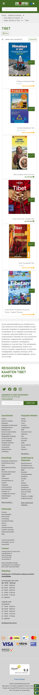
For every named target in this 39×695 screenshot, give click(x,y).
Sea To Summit (26, 445)
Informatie (6, 509)
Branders (24, 472)
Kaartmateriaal (6, 489)
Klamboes (5, 498)
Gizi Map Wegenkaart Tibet (25, 129)
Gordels (23, 479)
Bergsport (5, 423)
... (23, 15)
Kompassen (25, 487)
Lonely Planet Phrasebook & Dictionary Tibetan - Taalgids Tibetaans (17, 311)
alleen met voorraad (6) (13, 39)
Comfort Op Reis (7, 438)
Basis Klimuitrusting (8, 463)
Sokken (4, 419)
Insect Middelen (7, 440)
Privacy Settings (19, 679)
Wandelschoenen (7, 427)
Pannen (23, 494)
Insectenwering (6, 487)
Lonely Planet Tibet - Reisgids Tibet (23, 219)
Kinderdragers (6, 496)
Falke (23, 443)
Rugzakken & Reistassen (9, 425)
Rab (22, 436)
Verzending (5, 519)
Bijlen (3, 469)
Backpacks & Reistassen (9, 461)
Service (4, 523)
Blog (3, 534)
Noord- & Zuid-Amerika (9, 432)
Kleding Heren (6, 430)
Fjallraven (24, 434)
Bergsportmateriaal (27, 468)
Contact (4, 512)
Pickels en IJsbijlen (27, 496)
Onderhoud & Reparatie (27, 459)
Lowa (23, 423)
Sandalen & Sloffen (8, 443)
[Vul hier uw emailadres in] (13, 403)
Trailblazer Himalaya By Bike (25, 83)
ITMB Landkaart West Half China (23, 175)
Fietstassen (5, 478)
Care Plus (24, 438)
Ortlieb (23, 447)
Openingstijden (6, 514)
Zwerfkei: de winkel (8, 530)
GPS (22, 481)
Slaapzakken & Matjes (9, 436)
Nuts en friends (26, 492)
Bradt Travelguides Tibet (26, 264)
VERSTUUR (30, 403)
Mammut (24, 449)
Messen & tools (26, 489)
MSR (22, 430)
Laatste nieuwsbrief (8, 540)
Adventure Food (26, 432)
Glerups (23, 421)
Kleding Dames (6, 449)
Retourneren (6, 516)
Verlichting (5, 451)
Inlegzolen (5, 485)
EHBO (3, 476)
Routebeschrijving (7, 521)
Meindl (23, 419)
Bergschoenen (6, 434)
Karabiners (24, 485)
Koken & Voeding (7, 421)
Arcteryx (24, 425)
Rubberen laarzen (26, 498)
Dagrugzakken (6, 474)
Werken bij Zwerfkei (8, 532)
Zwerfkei (24, 440)
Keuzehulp (6, 458)
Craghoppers (25, 427)
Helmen (23, 483)
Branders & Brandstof (9, 472)
